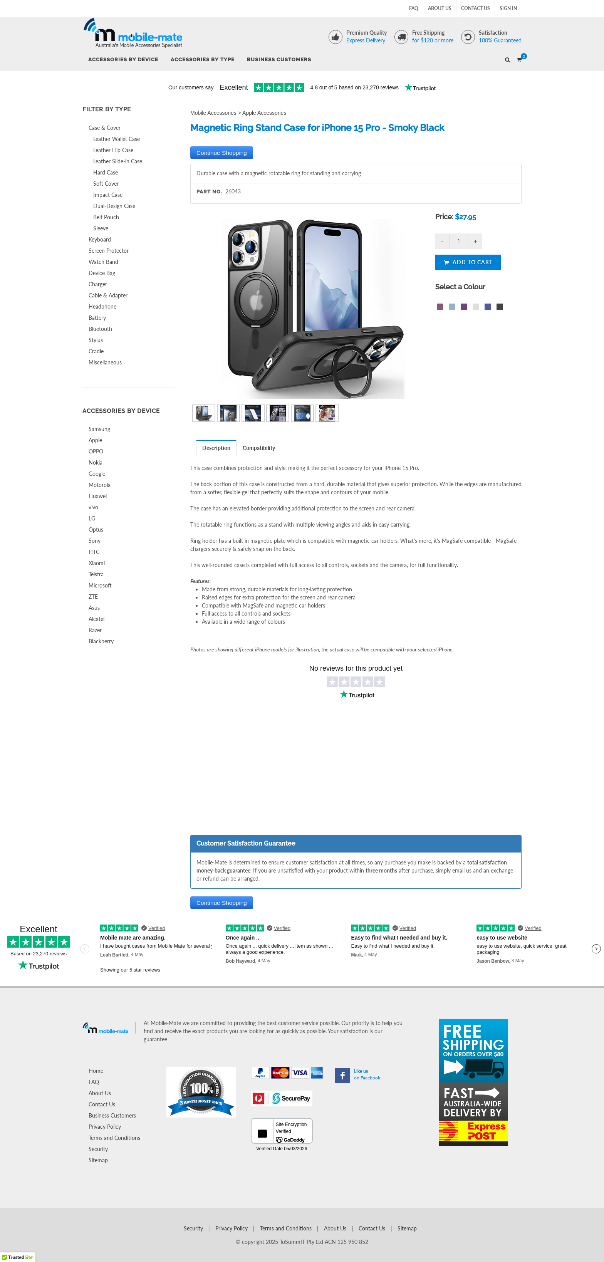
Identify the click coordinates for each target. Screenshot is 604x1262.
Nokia (95, 462)
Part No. (209, 192)
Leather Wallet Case (116, 139)
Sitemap (98, 1160)
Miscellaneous (105, 362)
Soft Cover (106, 183)
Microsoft (100, 585)
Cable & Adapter (108, 295)
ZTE (93, 596)
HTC (94, 552)
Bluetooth (100, 329)
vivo (93, 507)
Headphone (102, 306)
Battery (97, 317)
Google (97, 473)
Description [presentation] (216, 448)
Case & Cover (105, 127)
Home (96, 1070)
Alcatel (96, 619)
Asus (94, 607)
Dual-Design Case (114, 206)
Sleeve (100, 228)
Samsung (99, 429)
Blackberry (101, 641)
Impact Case (107, 194)
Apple (95, 440)
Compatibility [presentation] (259, 448)
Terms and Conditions (114, 1137)
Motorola (100, 485)
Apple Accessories (264, 113)
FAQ (413, 8)
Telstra (96, 574)
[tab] (216, 448)
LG (92, 518)
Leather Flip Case (113, 150)
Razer (95, 630)
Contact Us (475, 8)
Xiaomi (97, 563)
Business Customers (112, 1115)
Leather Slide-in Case (117, 161)
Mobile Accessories (213, 113)
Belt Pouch (106, 217)
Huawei (98, 496)
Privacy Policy (105, 1126)
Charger (98, 284)
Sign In (508, 8)
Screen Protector (109, 250)
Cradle (96, 351)
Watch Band (103, 261)
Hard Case (105, 172)
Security (98, 1149)
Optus (96, 529)
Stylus (96, 340)
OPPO (96, 451)
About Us (439, 8)
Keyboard (100, 239)
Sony (95, 540)
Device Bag (102, 273)
